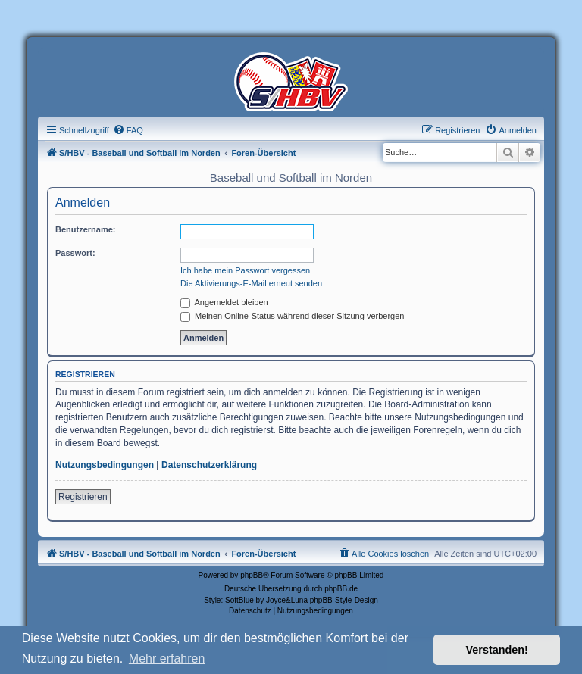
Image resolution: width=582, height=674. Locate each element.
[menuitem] (128, 130)
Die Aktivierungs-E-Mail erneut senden (251, 283)
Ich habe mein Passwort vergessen (245, 270)
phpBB (251, 575)
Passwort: (75, 252)
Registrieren (83, 496)
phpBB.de (341, 589)
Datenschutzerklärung (209, 465)
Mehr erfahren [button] (167, 658)
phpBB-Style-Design (344, 600)
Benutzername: (85, 229)
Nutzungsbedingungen (104, 465)
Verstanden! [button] (497, 650)
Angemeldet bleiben (224, 302)
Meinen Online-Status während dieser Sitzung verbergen (292, 315)
